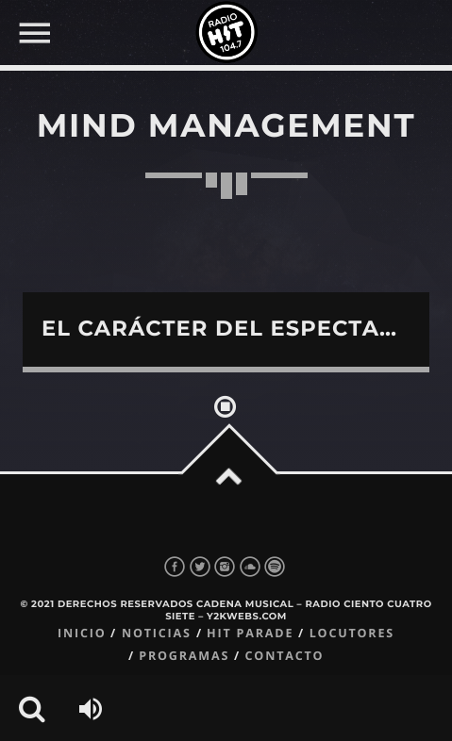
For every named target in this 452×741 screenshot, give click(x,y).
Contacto (285, 656)
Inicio (82, 633)
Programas (184, 656)
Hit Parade (250, 633)
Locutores (352, 633)
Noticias (157, 633)
